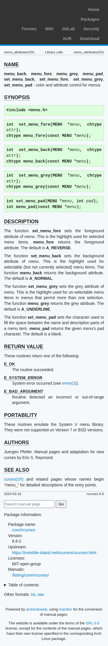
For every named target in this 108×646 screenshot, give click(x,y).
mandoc (65, 609)
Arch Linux (31, 8)
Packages (90, 19)
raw (40, 594)
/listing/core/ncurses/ (30, 575)
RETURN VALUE (23, 347)
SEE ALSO (16, 470)
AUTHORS (16, 442)
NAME (11, 64)
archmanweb (36, 609)
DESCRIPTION (21, 221)
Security (91, 29)
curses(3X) (14, 479)
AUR (67, 38)
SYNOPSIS (17, 97)
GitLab (68, 29)
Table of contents (23, 585)
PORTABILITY (20, 415)
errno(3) (69, 383)
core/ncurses (23, 530)
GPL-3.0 (93, 623)
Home (93, 9)
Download (89, 38)
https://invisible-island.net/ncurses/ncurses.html (54, 552)
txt (33, 594)
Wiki (49, 29)
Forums (29, 29)
